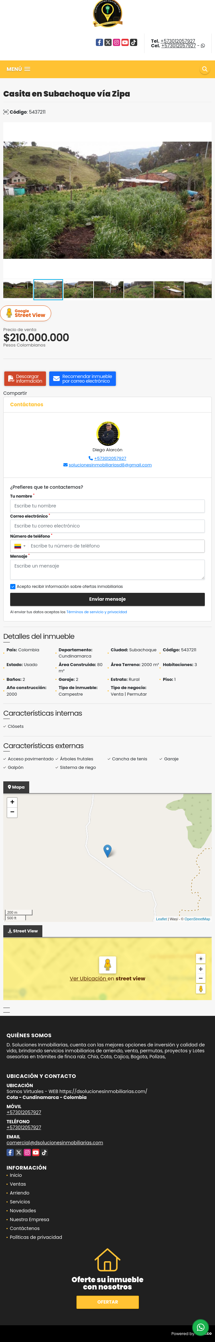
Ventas (18, 1184)
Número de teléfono (31, 536)
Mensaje (20, 556)
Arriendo (19, 1193)
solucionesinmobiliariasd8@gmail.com (110, 465)
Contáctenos (25, 1228)
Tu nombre (22, 496)
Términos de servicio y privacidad (97, 612)
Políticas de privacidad (36, 1237)
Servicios (20, 1201)
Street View (26, 313)
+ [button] (12, 803)
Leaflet (161, 919)
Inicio (16, 1175)
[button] (206, 128)
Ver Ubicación (88, 978)
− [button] (12, 812)
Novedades (23, 1210)
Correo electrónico (30, 516)
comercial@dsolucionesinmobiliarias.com (55, 1142)
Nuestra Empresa (29, 1219)
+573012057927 (178, 41)
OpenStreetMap (197, 919)
